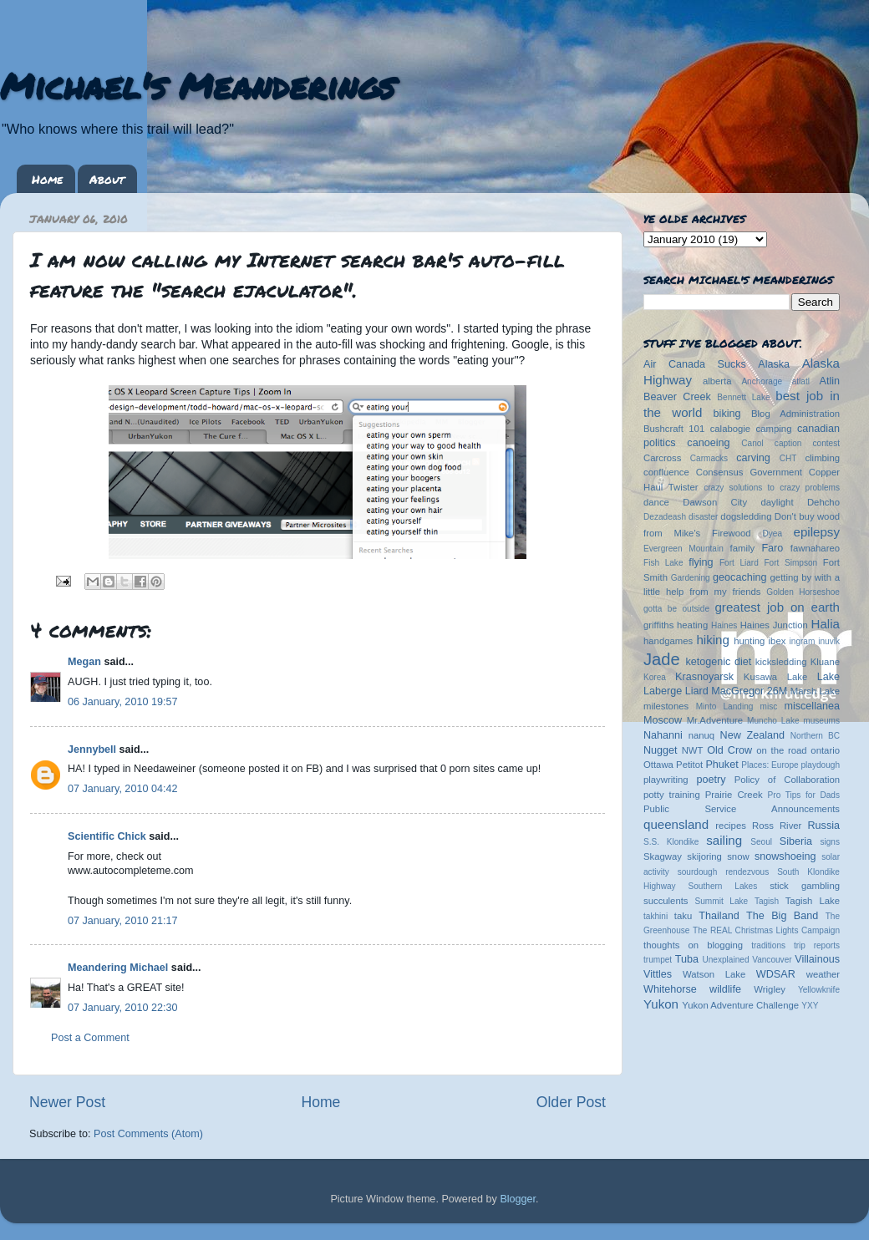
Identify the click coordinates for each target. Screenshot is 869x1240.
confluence (666, 472)
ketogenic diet (718, 662)
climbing (822, 458)
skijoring (704, 856)
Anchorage (761, 381)
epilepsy (817, 532)
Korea (654, 677)
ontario (825, 750)
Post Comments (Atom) (148, 1134)
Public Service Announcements (741, 809)
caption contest (807, 443)
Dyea (773, 533)
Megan (84, 662)
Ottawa (658, 765)
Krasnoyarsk (704, 677)
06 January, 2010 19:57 (122, 702)
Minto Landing (725, 706)
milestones (666, 706)
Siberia (796, 841)
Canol (752, 443)
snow (738, 856)
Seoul (761, 841)
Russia (824, 825)
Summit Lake (722, 901)
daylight (776, 502)
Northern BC (815, 735)
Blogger (518, 1199)
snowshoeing (785, 856)
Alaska (774, 364)
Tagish (767, 901)
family (742, 548)
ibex (777, 641)
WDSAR (775, 974)
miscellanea (812, 706)
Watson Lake (714, 974)
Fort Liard (739, 562)
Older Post (571, 1102)
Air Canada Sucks (694, 364)
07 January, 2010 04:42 (122, 789)
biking (727, 413)
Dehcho (823, 502)
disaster (703, 516)
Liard (697, 691)
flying (701, 562)
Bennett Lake (743, 397)
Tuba (687, 959)
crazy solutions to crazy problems (772, 487)
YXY (809, 1005)
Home (47, 178)
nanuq (702, 735)
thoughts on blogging (693, 945)
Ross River (776, 826)
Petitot (689, 765)
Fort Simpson (790, 562)
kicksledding (781, 662)
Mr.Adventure (715, 720)
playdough (820, 765)
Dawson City (715, 502)
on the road (781, 750)
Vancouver (771, 959)
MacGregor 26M (749, 691)
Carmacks (709, 458)
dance (656, 502)
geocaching (739, 577)
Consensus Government (749, 472)
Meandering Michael (118, 967)
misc (769, 706)
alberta (717, 381)
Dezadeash (664, 516)
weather (823, 974)
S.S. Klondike (671, 841)
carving (753, 458)
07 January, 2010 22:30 (122, 1008)
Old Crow (729, 750)
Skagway (662, 856)
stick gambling (805, 886)
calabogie (730, 429)
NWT (693, 750)
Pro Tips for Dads (804, 795)
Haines (724, 625)
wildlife (725, 989)
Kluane (825, 662)
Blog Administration (795, 414)
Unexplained (725, 959)
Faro (772, 548)
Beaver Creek (677, 397)
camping (774, 429)
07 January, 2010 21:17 (122, 921)
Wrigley (769, 989)
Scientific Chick (107, 836)
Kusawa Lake (775, 677)
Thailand (719, 916)
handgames (668, 641)
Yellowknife (819, 989)
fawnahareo (815, 548)
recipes (730, 826)
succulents (666, 901)
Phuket (721, 764)
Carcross (662, 458)
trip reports (817, 945)
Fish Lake (663, 562)
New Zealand (752, 735)
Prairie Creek (734, 795)
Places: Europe (769, 765)
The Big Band (782, 916)
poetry (710, 779)
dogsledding (745, 516)
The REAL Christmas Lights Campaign (766, 930)
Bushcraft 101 (673, 429)
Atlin (830, 381)
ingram (803, 641)
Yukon (660, 1004)
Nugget (660, 750)
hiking (712, 640)
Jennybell (92, 749)
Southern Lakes (723, 886)
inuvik (829, 641)
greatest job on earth (777, 607)
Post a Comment (90, 1038)
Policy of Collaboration (787, 780)
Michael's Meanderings (197, 85)
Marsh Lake (815, 691)
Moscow (662, 720)
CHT (788, 458)
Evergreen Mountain (683, 548)
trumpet (657, 959)
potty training (671, 795)
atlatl (801, 381)
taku (683, 916)
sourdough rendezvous (724, 872)
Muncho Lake (773, 720)
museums (821, 720)
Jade (661, 659)
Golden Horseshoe (803, 592)
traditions (768, 945)
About (107, 178)
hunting (749, 641)
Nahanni (663, 735)
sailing (724, 840)
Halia (825, 624)
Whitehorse (670, 989)
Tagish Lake (812, 901)
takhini (655, 916)
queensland (676, 824)
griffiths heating (675, 625)
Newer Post (67, 1102)
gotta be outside (676, 608)
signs (830, 841)
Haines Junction (774, 625)
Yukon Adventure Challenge (740, 1005)
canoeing (708, 443)
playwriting (666, 780)
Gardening (690, 577)
